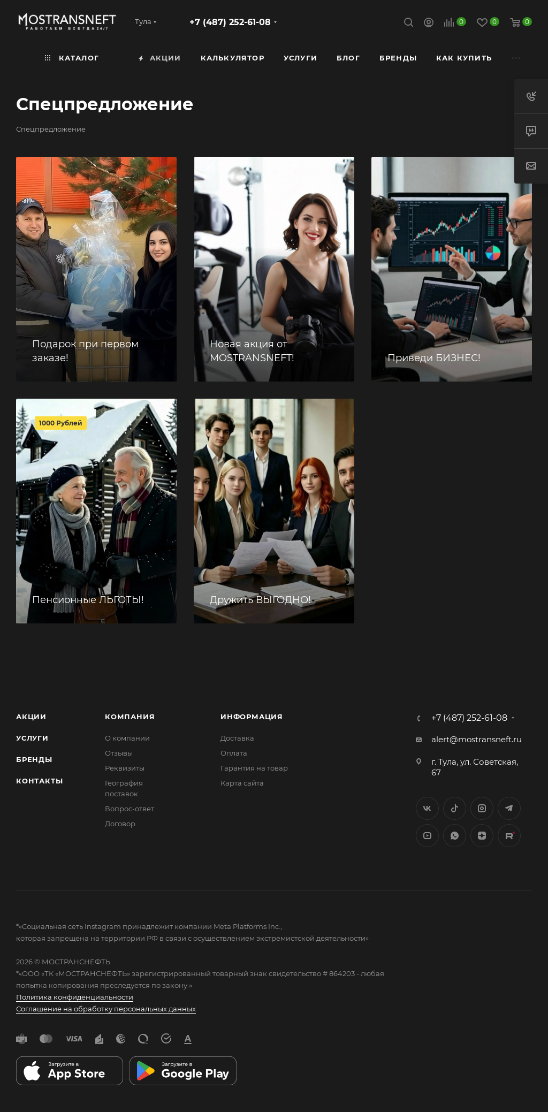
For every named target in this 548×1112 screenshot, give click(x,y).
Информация (251, 716)
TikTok (509, 835)
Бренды (34, 759)
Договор (120, 823)
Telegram (509, 808)
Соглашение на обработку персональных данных (106, 1008)
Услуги (32, 738)
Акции (31, 716)
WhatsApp (454, 835)
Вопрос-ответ (129, 808)
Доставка (237, 738)
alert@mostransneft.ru (476, 739)
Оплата (233, 753)
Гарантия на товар (254, 768)
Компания (130, 716)
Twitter (454, 808)
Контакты (39, 780)
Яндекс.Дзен (481, 835)
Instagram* (481, 808)
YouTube (427, 835)
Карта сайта (242, 783)
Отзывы (119, 753)
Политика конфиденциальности (74, 997)
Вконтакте (427, 808)
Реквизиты (124, 768)
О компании (127, 738)
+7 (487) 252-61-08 (230, 22)
